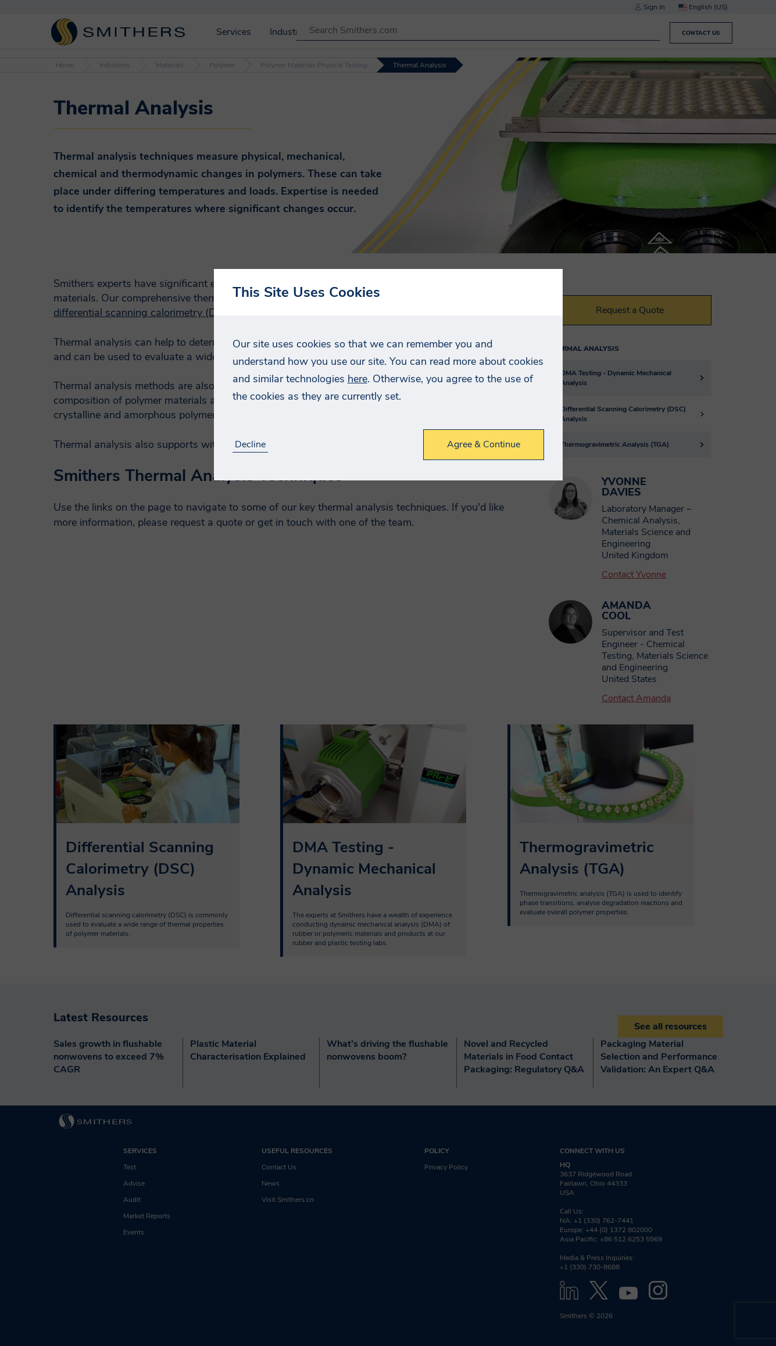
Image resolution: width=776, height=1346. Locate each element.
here (357, 379)
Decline (250, 445)
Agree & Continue (483, 444)
